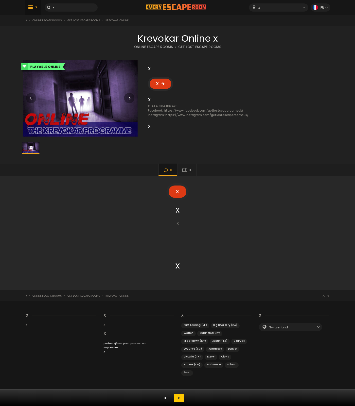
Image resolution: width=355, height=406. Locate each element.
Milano (231, 364)
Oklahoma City (210, 333)
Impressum (111, 347)
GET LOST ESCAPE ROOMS (199, 47)
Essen (187, 372)
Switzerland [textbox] (278, 327)
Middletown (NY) (195, 341)
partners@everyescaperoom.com (125, 343)
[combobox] (278, 7)
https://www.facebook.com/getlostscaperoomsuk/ (203, 110)
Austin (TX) (219, 341)
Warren (188, 333)
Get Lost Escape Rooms (83, 20)
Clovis (225, 356)
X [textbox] (259, 8)
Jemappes (215, 349)
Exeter (211, 356)
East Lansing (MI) (195, 325)
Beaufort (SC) (193, 349)
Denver (232, 349)
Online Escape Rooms (47, 20)
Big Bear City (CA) (225, 325)
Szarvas (239, 341)
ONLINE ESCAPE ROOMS (153, 47)
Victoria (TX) (192, 356)
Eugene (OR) (192, 364)
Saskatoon (214, 364)
